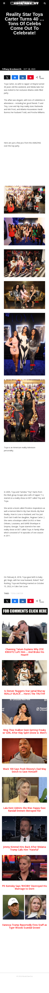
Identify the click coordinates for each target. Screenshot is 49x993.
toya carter (17, 593)
